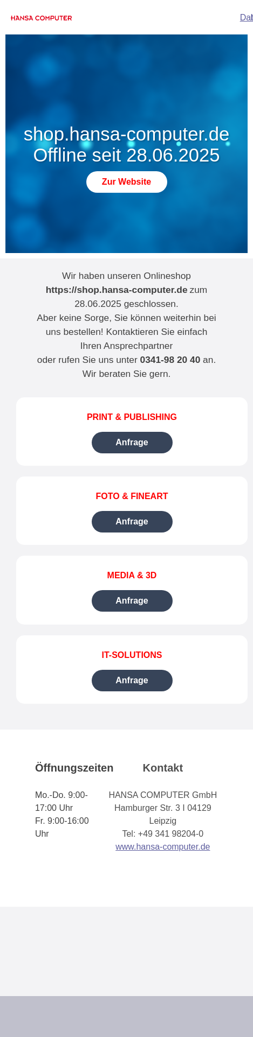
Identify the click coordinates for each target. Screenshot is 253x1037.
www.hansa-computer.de (162, 846)
